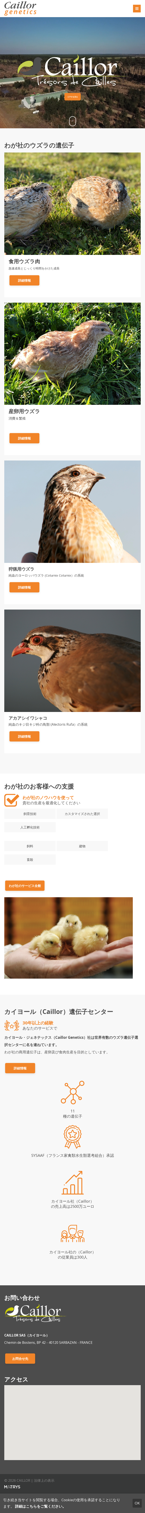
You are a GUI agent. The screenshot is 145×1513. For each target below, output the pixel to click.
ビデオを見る (72, 97)
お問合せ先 (20, 1358)
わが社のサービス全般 (25, 886)
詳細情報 (24, 280)
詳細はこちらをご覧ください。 (40, 1506)
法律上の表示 (44, 1480)
